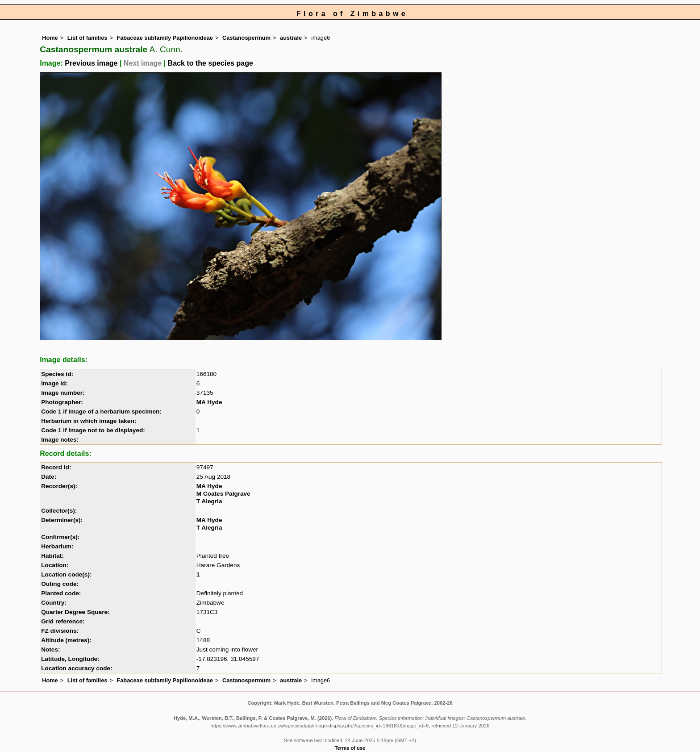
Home (50, 37)
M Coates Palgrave (223, 493)
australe (291, 37)
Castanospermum (246, 37)
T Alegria (209, 501)
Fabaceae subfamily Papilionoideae (165, 37)
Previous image (91, 63)
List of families (87, 37)
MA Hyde (209, 402)
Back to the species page (210, 63)
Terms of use (350, 748)
